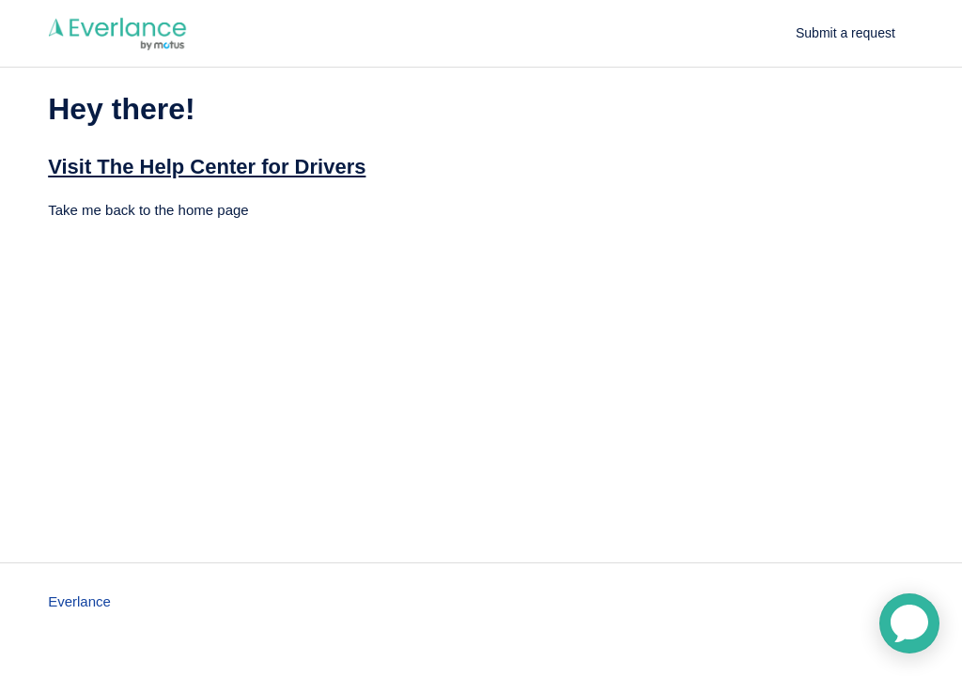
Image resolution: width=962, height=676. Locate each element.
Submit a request (845, 32)
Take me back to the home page (148, 210)
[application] (909, 623)
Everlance (79, 601)
